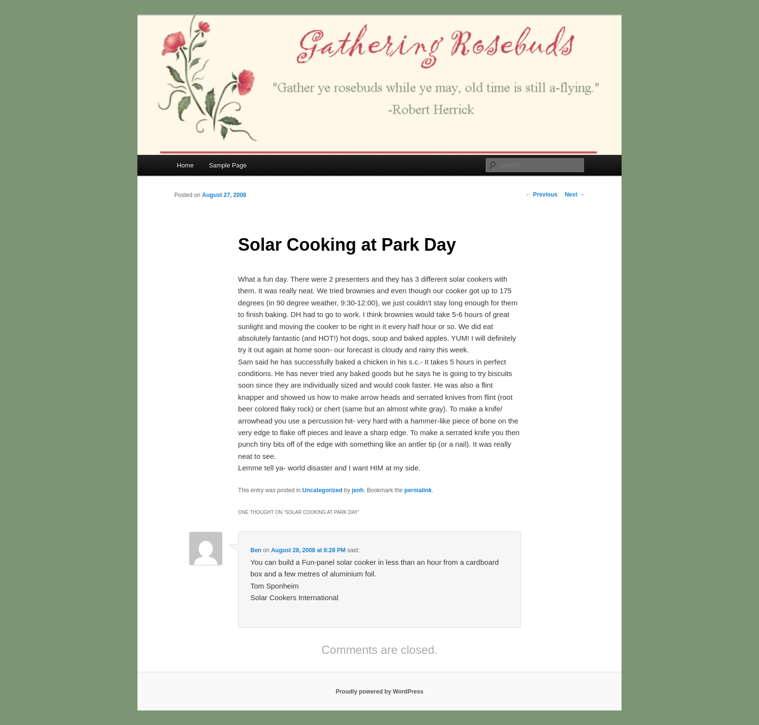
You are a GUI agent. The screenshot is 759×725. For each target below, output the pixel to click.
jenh (358, 490)
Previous (542, 194)
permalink (418, 490)
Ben (255, 550)
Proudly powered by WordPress (379, 691)
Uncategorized (323, 490)
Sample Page (227, 165)
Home (185, 165)
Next (575, 194)
